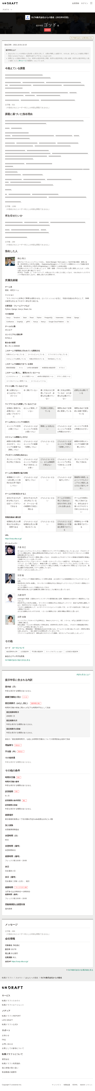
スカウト (19, 978)
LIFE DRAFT (7, 1020)
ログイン (84, 3)
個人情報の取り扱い (10, 1068)
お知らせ (5, 1035)
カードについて (18, 648)
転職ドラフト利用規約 (11, 1063)
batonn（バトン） (86, 1085)
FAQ (4, 1040)
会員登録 (75, 3)
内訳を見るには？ (84, 675)
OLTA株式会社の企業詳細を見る (81, 38)
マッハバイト (56, 1085)
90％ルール (22, 61)
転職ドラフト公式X (10, 1024)
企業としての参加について (13, 1048)
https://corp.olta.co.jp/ (13, 539)
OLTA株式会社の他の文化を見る (17, 660)
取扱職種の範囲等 (9, 1072)
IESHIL (75, 1085)
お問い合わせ (7, 1044)
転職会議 (67, 1085)
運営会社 (5, 1059)
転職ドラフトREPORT (11, 1016)
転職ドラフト (7, 978)
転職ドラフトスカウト (11, 1001)
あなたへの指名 (31, 978)
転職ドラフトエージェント (13, 1005)
